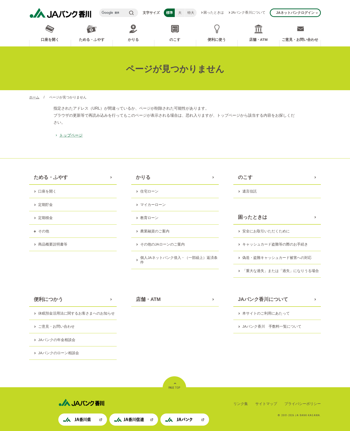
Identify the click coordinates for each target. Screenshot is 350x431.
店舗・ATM (258, 39)
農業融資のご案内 (154, 231)
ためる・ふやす (92, 39)
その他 (43, 231)
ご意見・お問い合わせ (300, 39)
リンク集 (240, 404)
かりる (133, 39)
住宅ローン (149, 191)
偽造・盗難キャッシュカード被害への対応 (277, 257)
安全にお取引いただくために (266, 231)
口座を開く (50, 39)
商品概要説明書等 (52, 244)
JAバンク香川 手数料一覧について (271, 326)
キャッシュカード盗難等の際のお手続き (275, 244)
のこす (174, 39)
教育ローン (149, 218)
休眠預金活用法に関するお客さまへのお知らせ (76, 313)
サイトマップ (266, 404)
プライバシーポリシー (302, 404)
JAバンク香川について (248, 12)
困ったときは (213, 12)
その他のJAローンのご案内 (162, 244)
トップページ (71, 135)
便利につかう (48, 299)
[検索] (113, 13)
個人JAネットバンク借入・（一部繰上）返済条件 (179, 259)
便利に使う (217, 39)
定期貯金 (45, 204)
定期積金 (45, 218)
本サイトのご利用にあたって (266, 313)
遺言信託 (249, 191)
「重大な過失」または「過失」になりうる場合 (280, 271)
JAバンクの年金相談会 (56, 340)
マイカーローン (153, 204)
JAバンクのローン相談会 (58, 353)
